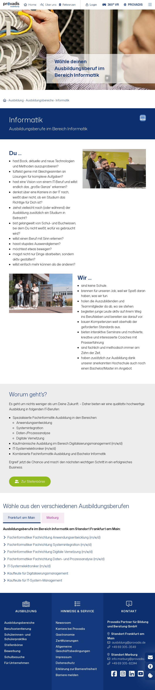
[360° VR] (110, 4)
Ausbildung (16, 100)
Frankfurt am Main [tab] (21, 517)
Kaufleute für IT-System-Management (34, 580)
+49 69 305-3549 (124, 647)
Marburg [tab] (52, 517)
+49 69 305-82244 (124, 663)
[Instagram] (123, 673)
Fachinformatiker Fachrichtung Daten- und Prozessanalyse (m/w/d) (56, 559)
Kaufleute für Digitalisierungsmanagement (37, 573)
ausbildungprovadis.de (128, 642)
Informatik (62, 100)
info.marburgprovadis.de (130, 659)
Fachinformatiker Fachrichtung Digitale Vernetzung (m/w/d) (50, 551)
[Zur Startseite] (5, 100)
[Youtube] (140, 673)
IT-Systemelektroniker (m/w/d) (29, 566)
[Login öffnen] (92, 4)
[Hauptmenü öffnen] (150, 4)
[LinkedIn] (132, 673)
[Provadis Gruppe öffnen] (133, 4)
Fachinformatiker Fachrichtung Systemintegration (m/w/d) (49, 544)
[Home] (11, 4)
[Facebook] (114, 673)
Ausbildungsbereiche (39, 100)
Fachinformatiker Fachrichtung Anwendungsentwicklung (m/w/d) (54, 537)
